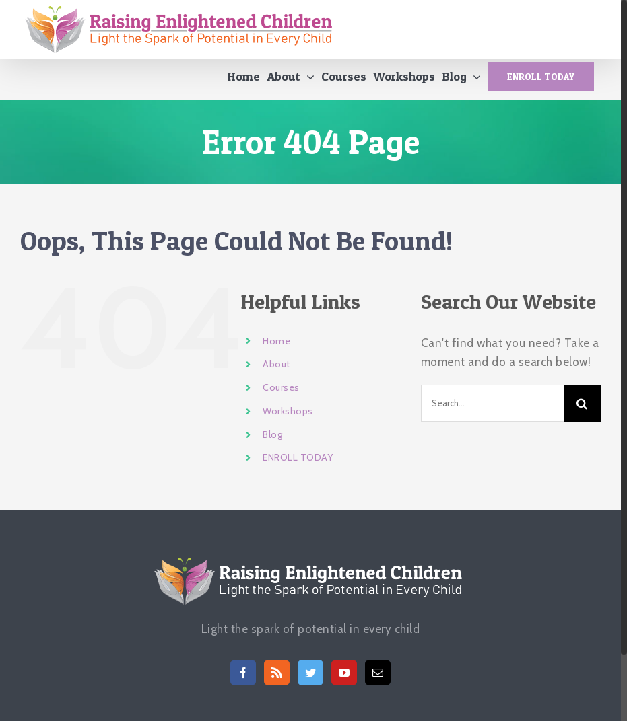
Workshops (288, 416)
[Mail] (378, 678)
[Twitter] (311, 678)
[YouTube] (344, 678)
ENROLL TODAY (298, 463)
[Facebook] (243, 678)
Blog (272, 440)
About (276, 370)
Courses (281, 393)
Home (276, 346)
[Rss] (277, 678)
